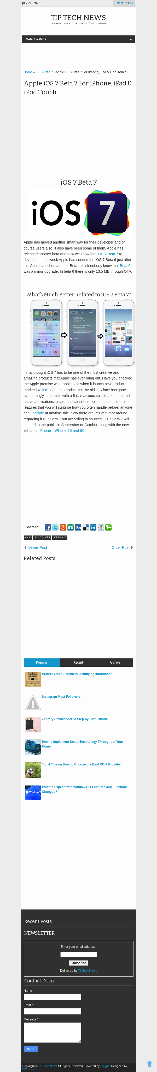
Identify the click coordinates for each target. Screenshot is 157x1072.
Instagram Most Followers (61, 697)
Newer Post (37, 547)
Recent (78, 662)
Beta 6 (125, 266)
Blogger (105, 1066)
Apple (28, 537)
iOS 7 (46, 390)
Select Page (123, 3)
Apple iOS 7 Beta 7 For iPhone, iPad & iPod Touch (78, 88)
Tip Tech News (78, 17)
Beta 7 (37, 537)
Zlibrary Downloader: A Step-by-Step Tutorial (75, 719)
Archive (115, 662)
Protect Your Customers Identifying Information (77, 674)
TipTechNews (87, 971)
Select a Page (36, 39)
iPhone (45, 430)
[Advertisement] (82, 57)
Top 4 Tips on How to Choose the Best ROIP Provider (81, 764)
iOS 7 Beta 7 (107, 254)
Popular (42, 662)
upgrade (37, 413)
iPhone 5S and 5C (70, 430)
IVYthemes (29, 1069)
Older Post (121, 547)
